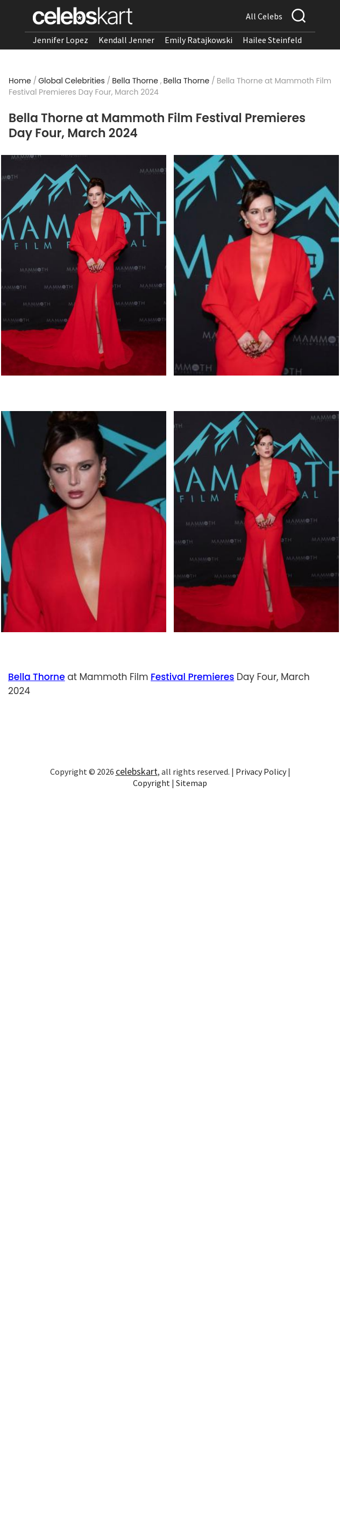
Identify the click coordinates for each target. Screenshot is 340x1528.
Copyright (151, 782)
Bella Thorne (135, 80)
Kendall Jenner (126, 39)
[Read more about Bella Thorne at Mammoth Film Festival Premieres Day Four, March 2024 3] (84, 521)
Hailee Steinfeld (272, 39)
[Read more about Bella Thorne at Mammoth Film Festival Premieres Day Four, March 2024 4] (256, 521)
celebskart (137, 771)
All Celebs (264, 16)
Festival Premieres (192, 676)
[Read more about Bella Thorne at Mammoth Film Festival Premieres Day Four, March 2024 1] (84, 265)
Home (20, 80)
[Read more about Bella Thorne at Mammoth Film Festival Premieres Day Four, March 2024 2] (256, 265)
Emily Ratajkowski (198, 39)
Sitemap (191, 782)
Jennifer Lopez (60, 39)
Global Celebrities (71, 80)
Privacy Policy (261, 771)
